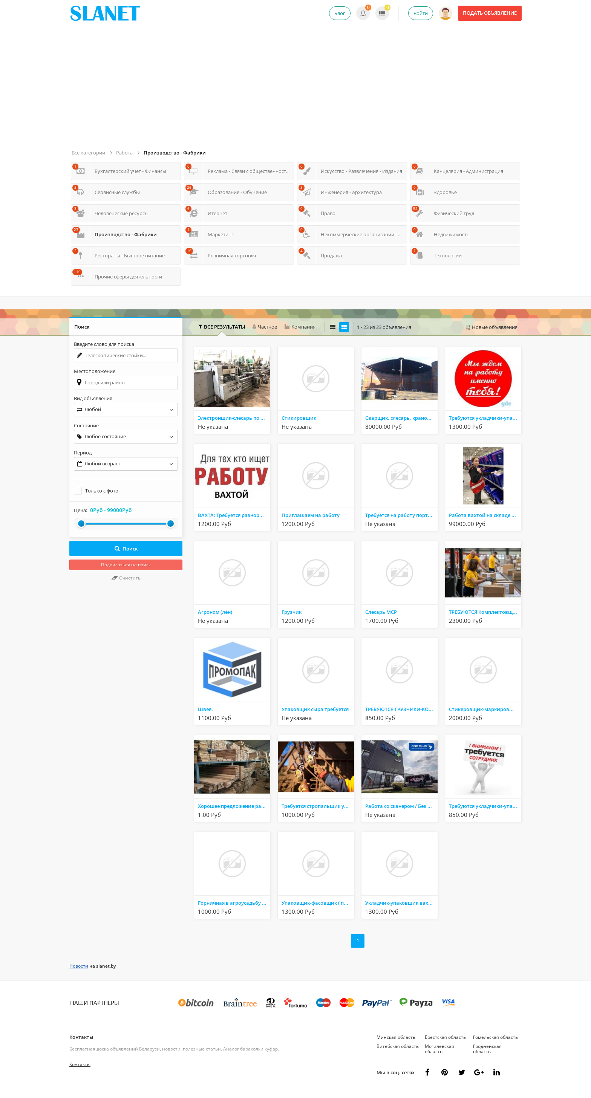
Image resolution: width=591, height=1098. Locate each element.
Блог (339, 13)
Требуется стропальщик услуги (318, 806)
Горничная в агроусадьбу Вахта (234, 902)
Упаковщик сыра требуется (315, 709)
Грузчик (292, 612)
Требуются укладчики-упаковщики (485, 806)
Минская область (396, 1037)
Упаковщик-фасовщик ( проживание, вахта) (318, 902)
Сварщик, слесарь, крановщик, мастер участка (401, 417)
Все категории (88, 152)
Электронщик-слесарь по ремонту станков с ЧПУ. (234, 417)
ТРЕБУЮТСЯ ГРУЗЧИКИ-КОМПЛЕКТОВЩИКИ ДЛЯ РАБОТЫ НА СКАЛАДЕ (401, 709)
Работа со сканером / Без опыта (401, 806)
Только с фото (101, 490)
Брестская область (445, 1037)
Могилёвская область (439, 1049)
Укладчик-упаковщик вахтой (401, 902)
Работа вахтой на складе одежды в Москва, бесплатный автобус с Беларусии (485, 515)
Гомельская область (495, 1037)
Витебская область (398, 1046)
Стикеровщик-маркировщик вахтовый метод (485, 709)
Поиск (126, 548)
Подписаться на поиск (126, 564)
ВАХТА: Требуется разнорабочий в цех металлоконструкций (234, 515)
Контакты (81, 1037)
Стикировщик (299, 417)
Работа (124, 152)
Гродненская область (487, 1049)
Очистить (126, 578)
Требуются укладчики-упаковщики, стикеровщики (485, 417)
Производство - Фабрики (175, 152)
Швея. (205, 709)
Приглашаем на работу (311, 515)
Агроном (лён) (215, 612)
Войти (420, 13)
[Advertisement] (297, 91)
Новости (78, 966)
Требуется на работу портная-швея (401, 515)
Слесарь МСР (381, 612)
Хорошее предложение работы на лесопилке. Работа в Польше (234, 806)
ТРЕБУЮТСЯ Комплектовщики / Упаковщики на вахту (485, 612)
